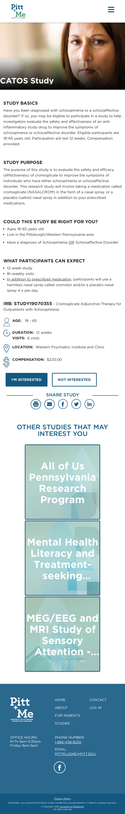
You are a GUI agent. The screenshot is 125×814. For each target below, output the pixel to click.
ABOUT (61, 708)
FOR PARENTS (67, 716)
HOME (60, 700)
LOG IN (95, 708)
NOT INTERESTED (74, 380)
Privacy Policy (62, 798)
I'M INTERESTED (26, 380)
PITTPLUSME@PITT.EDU (75, 754)
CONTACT (98, 700)
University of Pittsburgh (72, 806)
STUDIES (62, 723)
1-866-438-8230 (68, 742)
